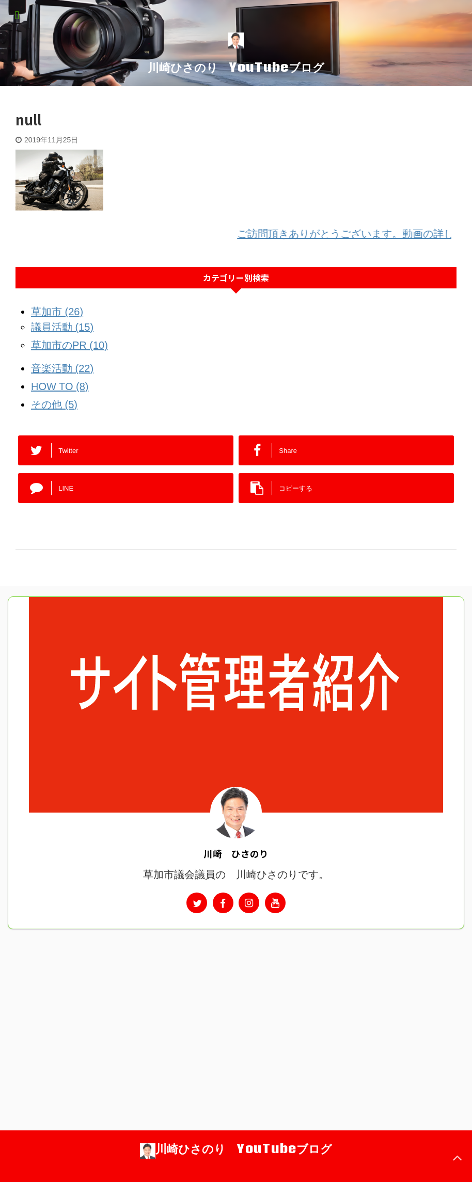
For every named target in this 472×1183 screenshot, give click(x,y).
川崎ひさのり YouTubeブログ (236, 67)
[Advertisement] (236, 1006)
